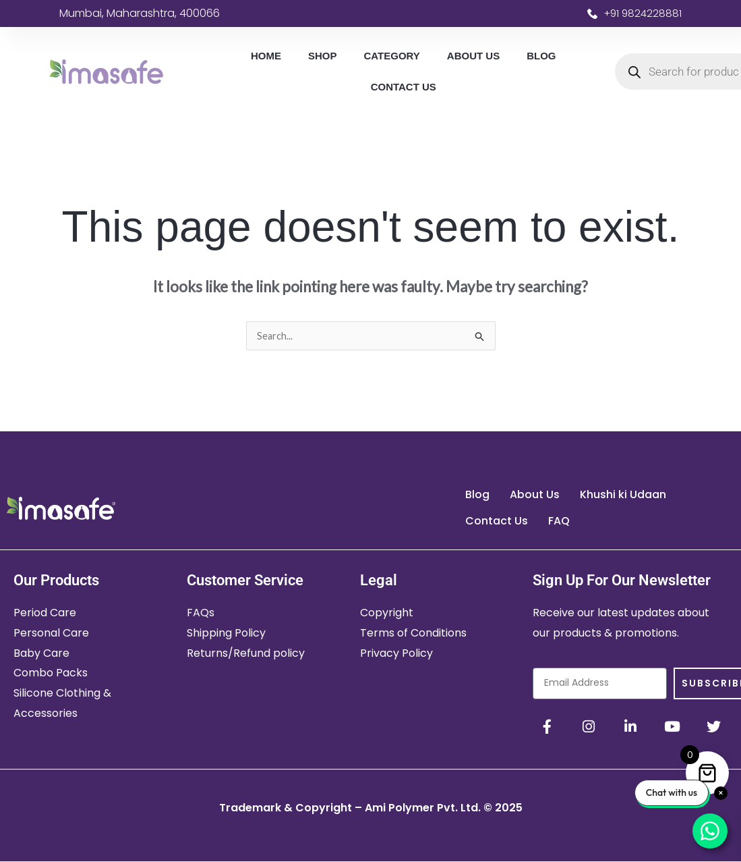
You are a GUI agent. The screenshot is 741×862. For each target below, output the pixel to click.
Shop (322, 55)
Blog (541, 55)
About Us (473, 55)
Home (266, 55)
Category (392, 55)
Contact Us (403, 86)
